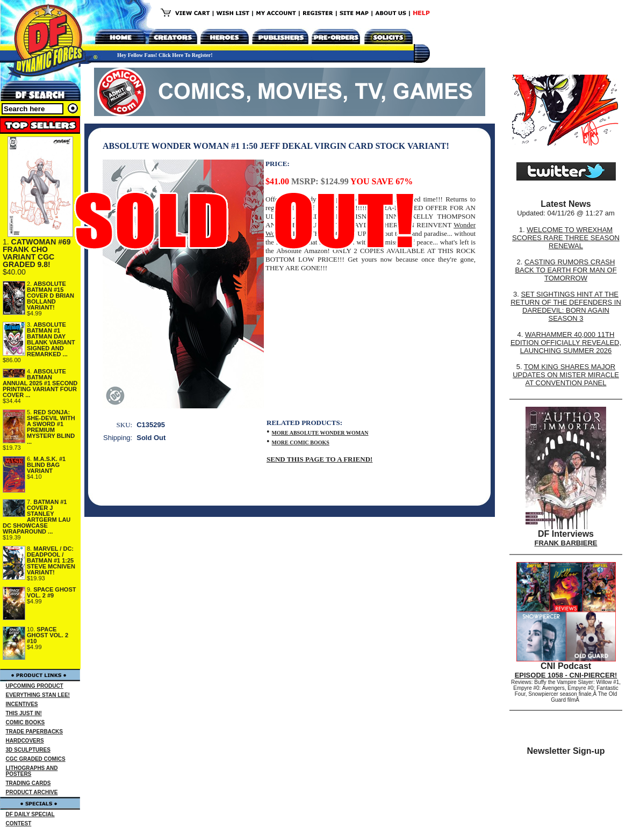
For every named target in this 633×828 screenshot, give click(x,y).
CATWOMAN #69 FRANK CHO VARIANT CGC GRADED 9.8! (37, 253)
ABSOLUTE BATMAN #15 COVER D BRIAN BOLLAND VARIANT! (50, 295)
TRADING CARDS (28, 783)
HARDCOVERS (25, 741)
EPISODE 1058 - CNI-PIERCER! (566, 675)
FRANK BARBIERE (566, 543)
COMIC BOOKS (25, 722)
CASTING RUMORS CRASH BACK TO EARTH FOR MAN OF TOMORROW (565, 270)
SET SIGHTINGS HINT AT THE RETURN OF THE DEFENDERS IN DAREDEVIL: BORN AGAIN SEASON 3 (565, 306)
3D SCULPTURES (28, 750)
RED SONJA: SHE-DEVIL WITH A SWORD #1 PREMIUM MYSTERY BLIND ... (51, 427)
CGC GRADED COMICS (36, 759)
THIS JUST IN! (24, 713)
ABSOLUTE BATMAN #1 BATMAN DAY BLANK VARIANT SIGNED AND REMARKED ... (51, 339)
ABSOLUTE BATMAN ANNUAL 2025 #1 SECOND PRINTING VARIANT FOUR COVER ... (40, 383)
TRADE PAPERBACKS (34, 732)
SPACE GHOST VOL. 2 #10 (47, 635)
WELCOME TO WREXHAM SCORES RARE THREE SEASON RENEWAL (566, 238)
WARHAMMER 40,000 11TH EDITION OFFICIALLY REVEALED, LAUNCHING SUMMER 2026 (565, 342)
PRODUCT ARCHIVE (32, 792)
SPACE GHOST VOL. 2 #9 (51, 592)
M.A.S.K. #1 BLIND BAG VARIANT (46, 465)
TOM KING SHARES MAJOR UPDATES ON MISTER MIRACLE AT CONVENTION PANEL (566, 375)
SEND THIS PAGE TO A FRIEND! (319, 459)
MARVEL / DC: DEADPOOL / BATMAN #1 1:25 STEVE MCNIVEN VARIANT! (51, 560)
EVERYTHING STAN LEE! (38, 695)
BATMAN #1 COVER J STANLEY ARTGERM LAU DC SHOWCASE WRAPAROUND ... (36, 517)
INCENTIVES (22, 704)
